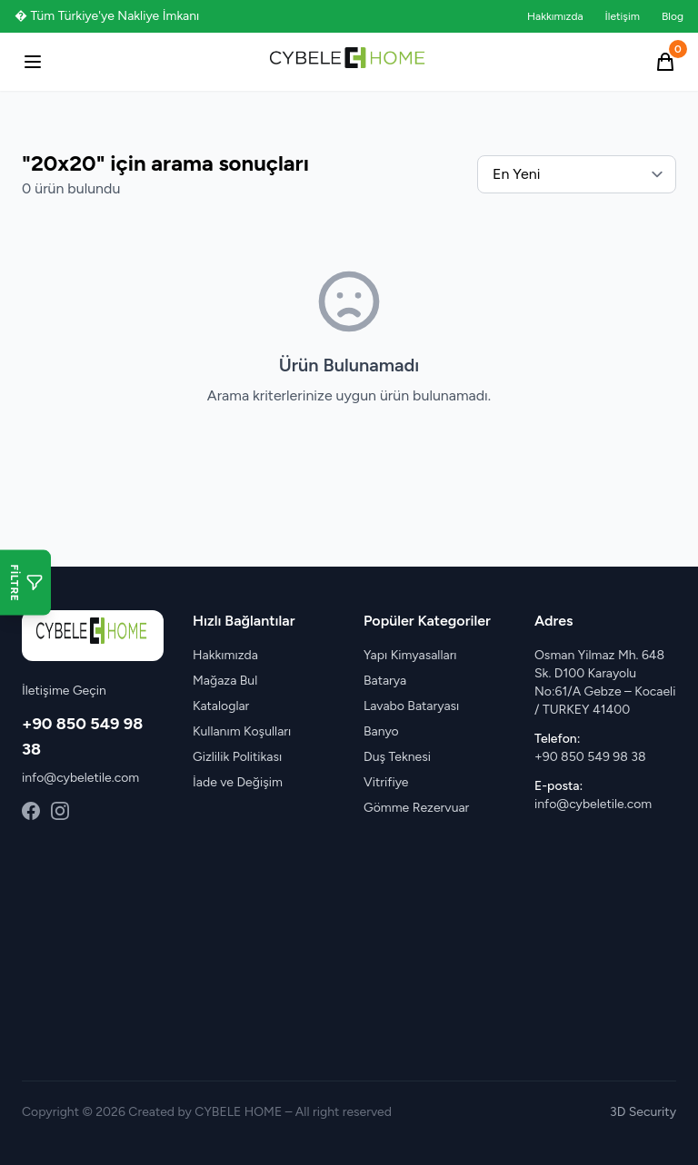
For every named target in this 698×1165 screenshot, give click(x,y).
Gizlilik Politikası (237, 757)
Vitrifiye (386, 782)
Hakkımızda (555, 16)
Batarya (385, 680)
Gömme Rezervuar (416, 807)
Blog (672, 16)
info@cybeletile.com (80, 777)
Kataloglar (221, 706)
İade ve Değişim (238, 782)
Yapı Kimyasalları (410, 655)
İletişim (622, 16)
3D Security (643, 1112)
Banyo (381, 731)
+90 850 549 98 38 (589, 757)
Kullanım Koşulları (242, 731)
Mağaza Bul (225, 680)
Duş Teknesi (397, 757)
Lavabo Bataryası (411, 706)
